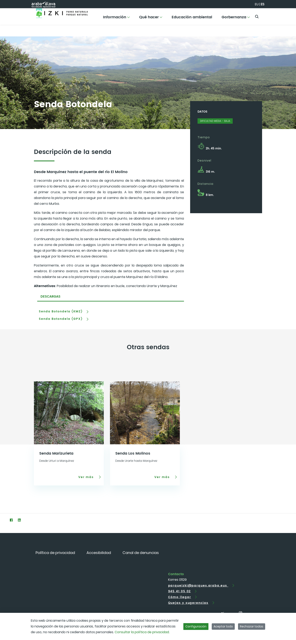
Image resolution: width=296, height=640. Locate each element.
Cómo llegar (179, 597)
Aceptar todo (223, 626)
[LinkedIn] (19, 520)
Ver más (86, 477)
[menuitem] (116, 18)
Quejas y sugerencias (188, 602)
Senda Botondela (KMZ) (61, 312)
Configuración (195, 626)
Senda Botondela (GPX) (61, 319)
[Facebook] (11, 520)
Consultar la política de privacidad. (142, 632)
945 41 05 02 (179, 591)
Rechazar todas (251, 626)
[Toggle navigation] (286, 15)
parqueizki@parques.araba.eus (198, 585)
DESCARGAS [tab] (50, 296)
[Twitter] (3, 520)
